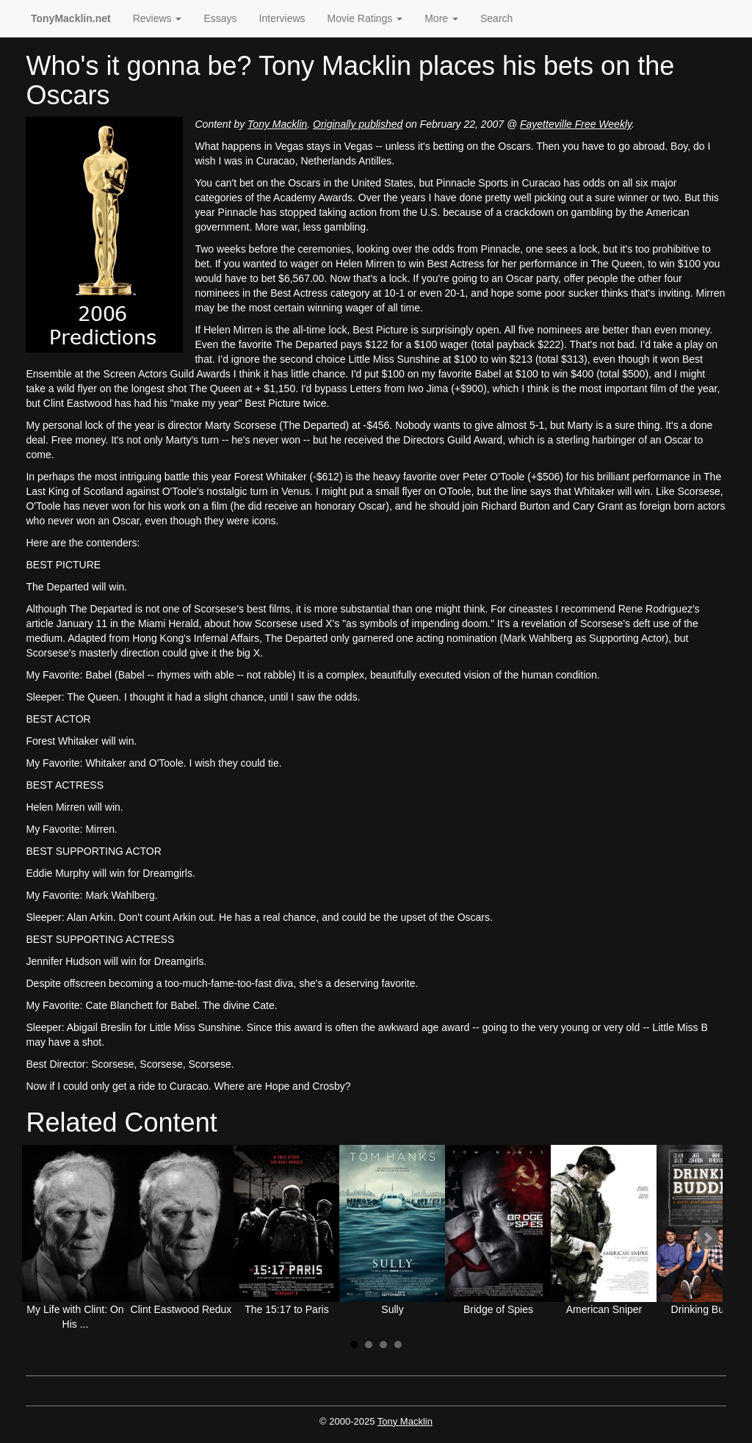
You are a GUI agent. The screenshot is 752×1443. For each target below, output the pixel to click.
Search (496, 18)
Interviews (282, 18)
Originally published (357, 124)
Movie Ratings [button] (365, 18)
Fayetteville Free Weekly (576, 124)
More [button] (441, 18)
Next (707, 1238)
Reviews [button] (157, 18)
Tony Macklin (277, 124)
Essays (219, 18)
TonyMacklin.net (71, 18)
